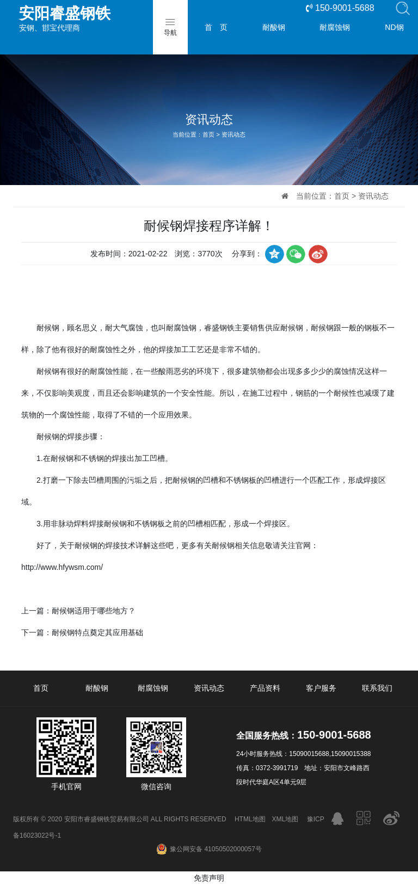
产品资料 (265, 688)
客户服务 (321, 688)
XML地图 (285, 819)
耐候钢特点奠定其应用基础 (97, 632)
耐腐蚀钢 (334, 27)
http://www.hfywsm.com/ (62, 567)
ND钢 (394, 27)
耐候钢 (47, 327)
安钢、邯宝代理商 (95, 18)
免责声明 (209, 878)
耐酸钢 (273, 27)
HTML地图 (250, 819)
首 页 (216, 27)
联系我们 (377, 688)
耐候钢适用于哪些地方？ (94, 610)
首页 (208, 134)
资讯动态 (233, 134)
